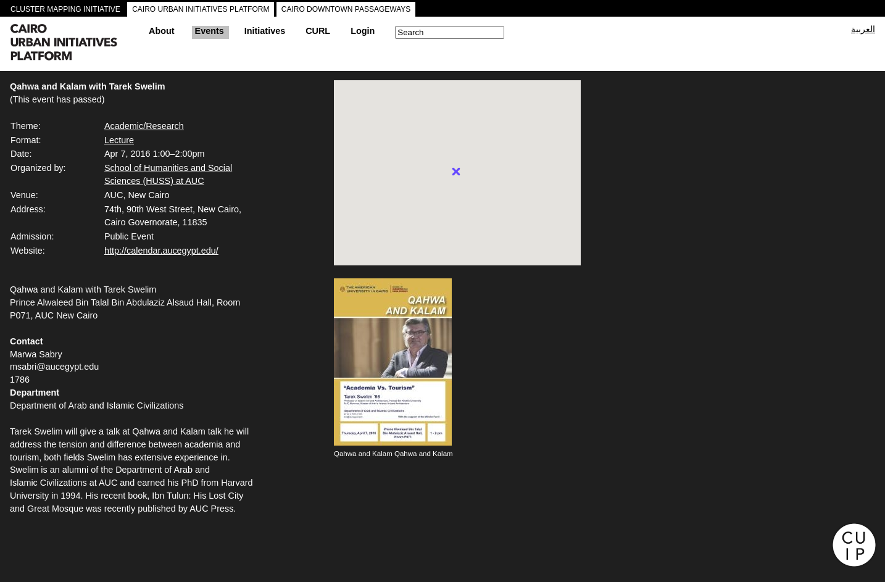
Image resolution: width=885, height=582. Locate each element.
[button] (456, 172)
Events (209, 31)
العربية (863, 29)
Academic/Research (144, 126)
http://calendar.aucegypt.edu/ (161, 251)
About (162, 31)
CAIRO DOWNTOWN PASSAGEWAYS (346, 9)
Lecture (119, 140)
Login (363, 31)
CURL (317, 31)
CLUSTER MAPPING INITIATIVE (65, 9)
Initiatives (264, 31)
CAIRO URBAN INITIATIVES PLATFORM (200, 9)
